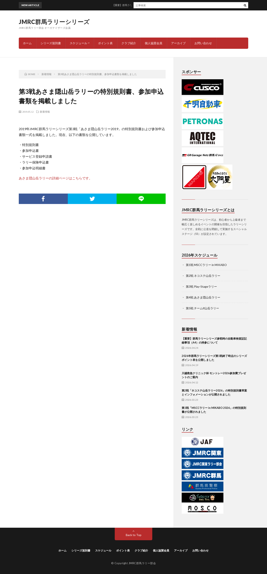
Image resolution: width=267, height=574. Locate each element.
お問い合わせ (203, 43)
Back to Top (133, 535)
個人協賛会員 (153, 43)
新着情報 (45, 111)
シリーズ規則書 (50, 43)
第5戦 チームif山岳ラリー (202, 308)
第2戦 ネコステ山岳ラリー (203, 275)
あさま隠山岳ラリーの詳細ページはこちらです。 (55, 178)
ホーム (27, 43)
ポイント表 (105, 43)
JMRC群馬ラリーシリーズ (54, 22)
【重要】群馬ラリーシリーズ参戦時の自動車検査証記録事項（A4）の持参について (162, 5)
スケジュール (78, 43)
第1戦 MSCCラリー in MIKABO (206, 265)
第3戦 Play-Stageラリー (201, 286)
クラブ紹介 (128, 43)
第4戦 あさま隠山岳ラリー (203, 297)
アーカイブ (178, 43)
